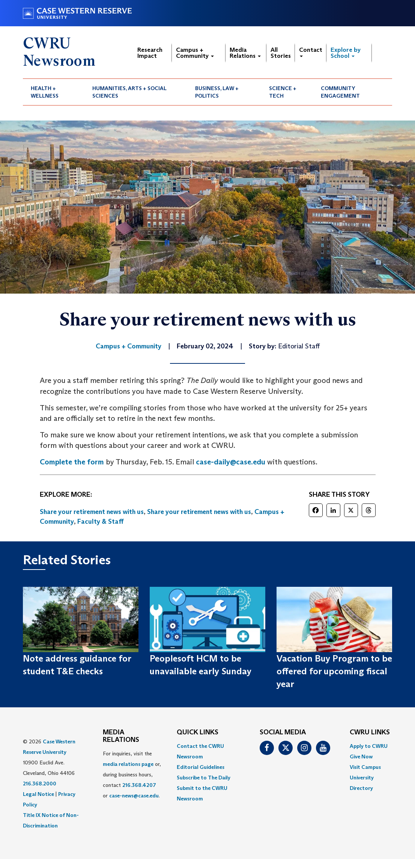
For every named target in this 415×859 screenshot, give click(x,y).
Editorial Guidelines (200, 767)
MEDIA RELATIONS (121, 736)
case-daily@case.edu (230, 461)
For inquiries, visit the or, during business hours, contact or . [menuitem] (132, 774)
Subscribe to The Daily (203, 777)
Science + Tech (282, 92)
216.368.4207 (139, 785)
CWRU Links (370, 732)
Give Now (361, 756)
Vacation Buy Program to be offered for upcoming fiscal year (334, 671)
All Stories (281, 52)
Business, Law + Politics (217, 92)
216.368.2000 (39, 783)
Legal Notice (38, 794)
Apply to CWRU (369, 746)
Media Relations (245, 52)
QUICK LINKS (197, 732)
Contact (310, 51)
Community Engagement (340, 92)
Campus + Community (195, 52)
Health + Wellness (45, 92)
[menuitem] (53, 92)
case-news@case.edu (134, 795)
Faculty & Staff (100, 521)
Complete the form (72, 461)
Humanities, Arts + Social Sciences (129, 92)
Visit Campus (365, 767)
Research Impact (149, 52)
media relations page (128, 764)
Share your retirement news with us (92, 512)
